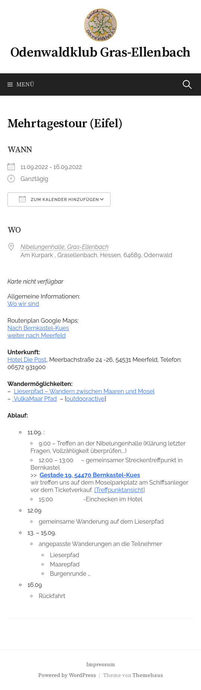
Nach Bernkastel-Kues (38, 328)
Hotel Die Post (26, 359)
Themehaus (148, 675)
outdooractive (85, 398)
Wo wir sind (23, 303)
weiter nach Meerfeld (36, 335)
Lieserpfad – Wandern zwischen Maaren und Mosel (84, 391)
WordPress (82, 675)
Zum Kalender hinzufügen (59, 199)
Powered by (53, 675)
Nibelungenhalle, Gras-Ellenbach (64, 246)
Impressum (100, 664)
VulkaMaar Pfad (34, 398)
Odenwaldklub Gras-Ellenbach (100, 52)
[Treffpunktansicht (118, 489)
